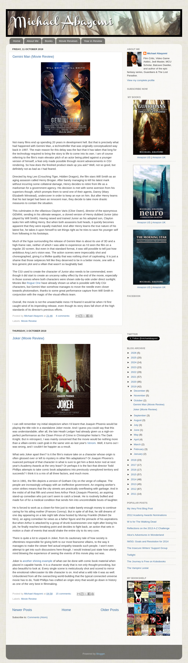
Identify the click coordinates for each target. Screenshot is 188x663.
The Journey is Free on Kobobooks (146, 561)
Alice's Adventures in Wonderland (145, 535)
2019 (134, 386)
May (136, 434)
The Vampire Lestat (138, 568)
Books (49, 40)
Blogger (100, 653)
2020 (134, 381)
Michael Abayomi (157, 53)
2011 (134, 493)
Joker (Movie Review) (28, 338)
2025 (134, 357)
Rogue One (34, 283)
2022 (134, 372)
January (138, 454)
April (137, 439)
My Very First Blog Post (140, 508)
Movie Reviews (68, 40)
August (138, 420)
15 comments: (64, 593)
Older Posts (110, 610)
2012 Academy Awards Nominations (147, 515)
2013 (134, 484)
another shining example (37, 561)
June (137, 430)
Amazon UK (159, 157)
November (140, 395)
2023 (134, 367)
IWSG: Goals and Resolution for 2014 (148, 541)
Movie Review (29, 321)
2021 (134, 376)
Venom (91, 443)
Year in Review (93, 40)
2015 (134, 474)
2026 (134, 352)
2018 (134, 460)
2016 (134, 469)
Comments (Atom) (38, 617)
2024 (134, 362)
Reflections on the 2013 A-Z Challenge (148, 528)
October (138, 400)
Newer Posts (22, 610)
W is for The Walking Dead (141, 521)
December (140, 390)
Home (16, 40)
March (137, 444)
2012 (134, 489)
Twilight (131, 554)
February (139, 449)
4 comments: (63, 315)
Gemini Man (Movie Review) (33, 56)
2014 (134, 479)
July (136, 425)
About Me (33, 40)
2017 (134, 465)
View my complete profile (141, 80)
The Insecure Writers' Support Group (147, 548)
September (140, 415)
